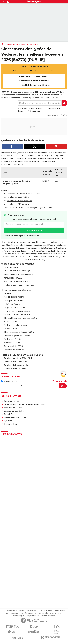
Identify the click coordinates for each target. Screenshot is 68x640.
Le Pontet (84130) (11, 267)
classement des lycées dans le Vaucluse (23, 193)
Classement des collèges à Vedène (19, 332)
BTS (53, 71)
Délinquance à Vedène (13, 300)
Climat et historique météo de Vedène (20, 318)
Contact (49, 611)
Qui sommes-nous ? (11, 611)
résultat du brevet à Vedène (35, 85)
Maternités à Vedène (13, 342)
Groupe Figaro (31, 616)
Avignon (41, 108)
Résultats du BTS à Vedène (15, 369)
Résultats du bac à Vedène (15, 362)
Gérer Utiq (58, 613)
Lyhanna (8, 420)
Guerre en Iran (10, 424)
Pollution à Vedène (12, 304)
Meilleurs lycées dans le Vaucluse (19, 285)
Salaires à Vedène (11, 321)
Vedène (7, 293)
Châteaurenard (33, 111)
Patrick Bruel (9, 414)
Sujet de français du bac (14, 411)
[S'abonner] (34, 385)
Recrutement (15, 613)
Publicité (42, 611)
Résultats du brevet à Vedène (16, 365)
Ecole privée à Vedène (13, 339)
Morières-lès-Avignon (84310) (16, 281)
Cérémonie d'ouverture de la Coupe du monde (24, 404)
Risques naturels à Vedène (15, 307)
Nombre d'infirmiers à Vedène (17, 311)
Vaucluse (34, 44)
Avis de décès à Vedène (14, 297)
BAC (15, 71)
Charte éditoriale (31, 611)
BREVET (34, 71)
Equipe (21, 611)
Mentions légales (18, 616)
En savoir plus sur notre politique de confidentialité (21, 236)
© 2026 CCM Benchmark (46, 616)
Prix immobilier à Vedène (15, 346)
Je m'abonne (32, 230)
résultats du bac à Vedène (18, 197)
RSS (7, 613)
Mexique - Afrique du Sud (15, 417)
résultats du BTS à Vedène (18, 204)
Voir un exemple (59, 381)
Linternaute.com (9, 381)
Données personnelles (28, 613)
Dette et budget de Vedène (16, 325)
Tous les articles (59, 611)
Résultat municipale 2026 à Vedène (19, 358)
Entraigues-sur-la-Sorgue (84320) (18, 274)
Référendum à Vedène (14, 350)
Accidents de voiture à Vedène (17, 314)
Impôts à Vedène (11, 328)
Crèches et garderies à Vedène (17, 336)
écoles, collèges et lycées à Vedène (39, 207)
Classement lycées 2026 (17, 44)
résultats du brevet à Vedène (19, 201)
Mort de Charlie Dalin (13, 408)
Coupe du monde (11, 401)
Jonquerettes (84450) (13, 278)
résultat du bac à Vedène (35, 81)
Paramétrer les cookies (46, 613)
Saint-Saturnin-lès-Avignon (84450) (19, 271)
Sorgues (32, 108)
